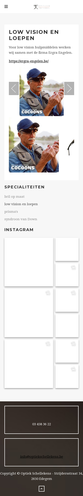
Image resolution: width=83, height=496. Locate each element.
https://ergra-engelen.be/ (28, 61)
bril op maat (14, 197)
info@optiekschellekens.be (41, 457)
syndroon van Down (20, 219)
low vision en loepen (21, 204)
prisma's (11, 212)
